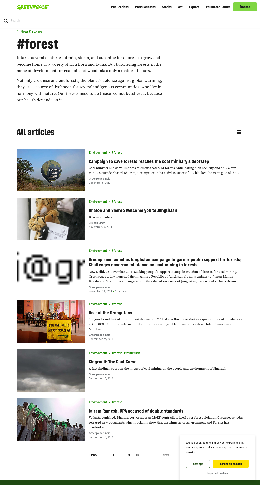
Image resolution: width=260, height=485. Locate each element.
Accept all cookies (231, 464)
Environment (98, 152)
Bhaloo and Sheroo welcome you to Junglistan (133, 210)
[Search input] (32, 21)
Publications (120, 6)
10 (137, 454)
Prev (94, 454)
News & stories (31, 31)
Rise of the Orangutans (110, 312)
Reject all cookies (217, 473)
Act (180, 6)
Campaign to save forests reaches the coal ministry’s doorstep (149, 161)
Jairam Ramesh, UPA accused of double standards (136, 410)
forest (118, 152)
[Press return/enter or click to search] (5, 20)
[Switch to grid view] (239, 132)
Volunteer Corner (218, 6)
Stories (167, 6)
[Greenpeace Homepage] (31, 7)
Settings (198, 464)
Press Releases (145, 6)
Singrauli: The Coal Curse (112, 361)
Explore (194, 6)
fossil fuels (132, 353)
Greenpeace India (99, 179)
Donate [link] (245, 7)
